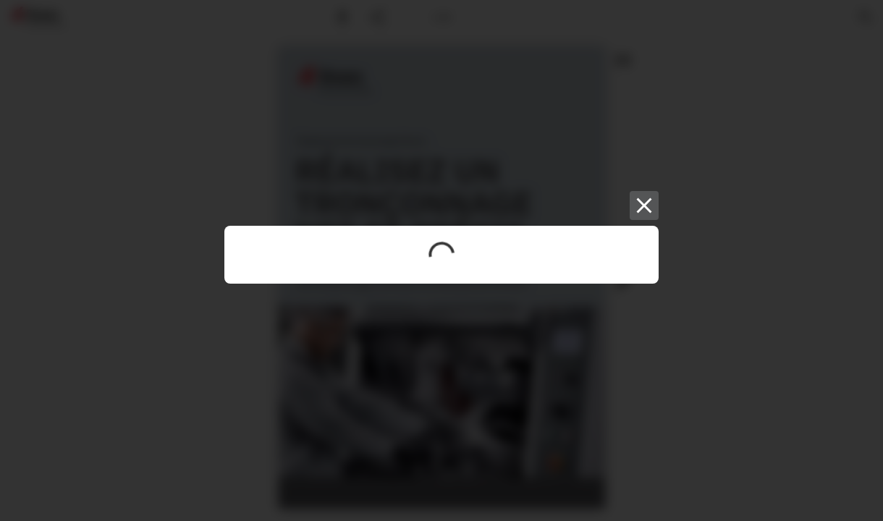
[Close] (644, 205)
